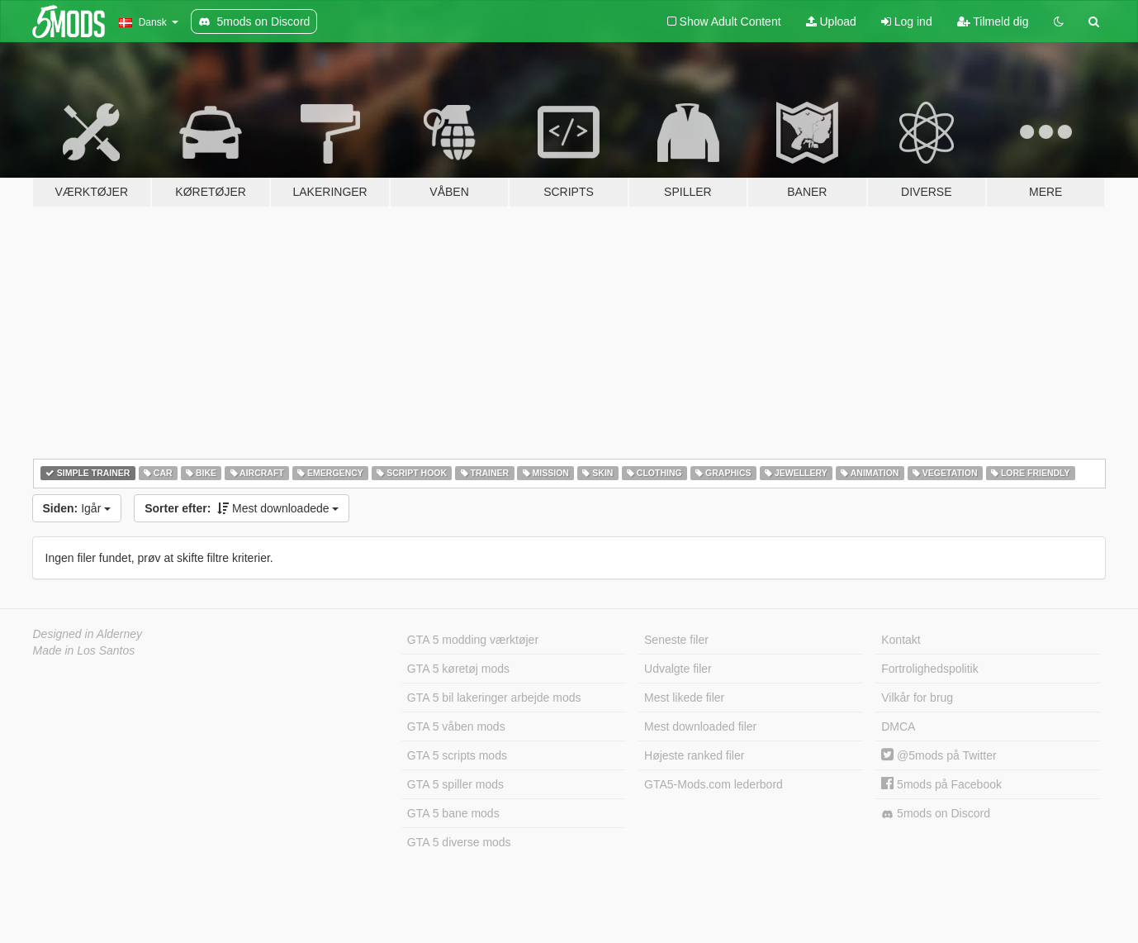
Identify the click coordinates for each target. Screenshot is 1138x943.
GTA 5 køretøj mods (458, 668)
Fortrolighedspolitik (930, 668)
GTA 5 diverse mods (459, 842)
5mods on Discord (935, 814)
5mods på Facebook (941, 784)
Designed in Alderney (88, 634)
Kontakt (900, 639)
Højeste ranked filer (694, 755)
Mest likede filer (684, 697)
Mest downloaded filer (700, 726)
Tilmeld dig (993, 21)
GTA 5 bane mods (453, 813)
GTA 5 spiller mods (455, 784)
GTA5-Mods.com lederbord (713, 784)
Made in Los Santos (84, 650)
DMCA (898, 726)
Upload (831, 21)
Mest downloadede (242, 508)
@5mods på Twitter (938, 755)
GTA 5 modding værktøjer (472, 639)
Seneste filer (676, 639)
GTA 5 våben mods (456, 726)
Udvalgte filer (678, 668)
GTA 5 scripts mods (457, 755)
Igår (77, 508)
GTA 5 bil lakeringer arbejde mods (494, 697)
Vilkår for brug (917, 697)
